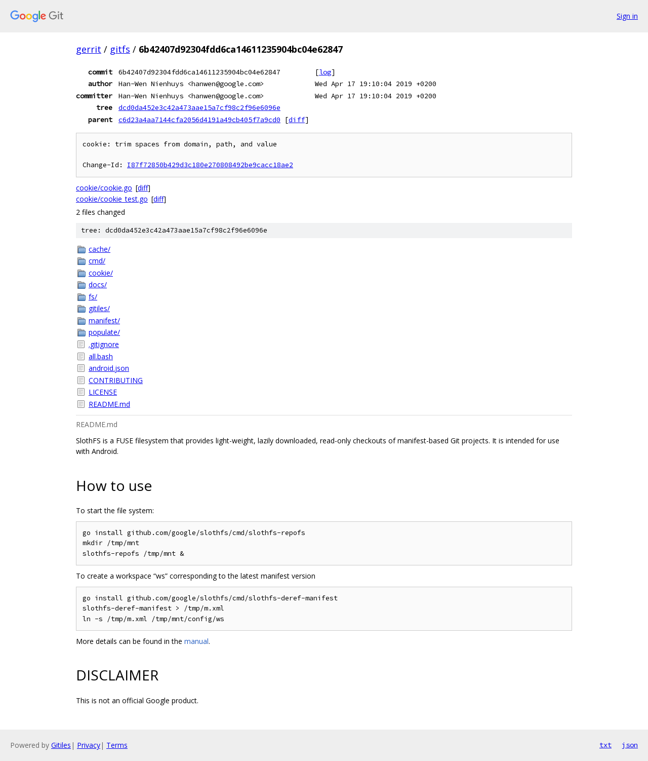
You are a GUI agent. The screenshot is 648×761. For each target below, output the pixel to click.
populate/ (104, 332)
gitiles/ (99, 308)
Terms (117, 745)
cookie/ (101, 273)
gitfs (120, 49)
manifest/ (104, 320)
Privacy (88, 745)
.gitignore (104, 344)
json (630, 744)
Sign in (627, 16)
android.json (109, 368)
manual (196, 641)
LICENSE (103, 392)
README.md (109, 404)
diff (297, 119)
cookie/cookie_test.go (112, 199)
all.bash (101, 356)
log (325, 72)
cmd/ (97, 260)
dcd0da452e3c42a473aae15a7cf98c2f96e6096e (199, 107)
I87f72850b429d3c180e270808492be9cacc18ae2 (210, 165)
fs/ (93, 296)
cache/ (99, 249)
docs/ (98, 284)
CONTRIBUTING (116, 380)
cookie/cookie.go (104, 188)
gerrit (88, 49)
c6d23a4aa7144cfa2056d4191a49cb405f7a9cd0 (199, 119)
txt (605, 744)
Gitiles (61, 745)
